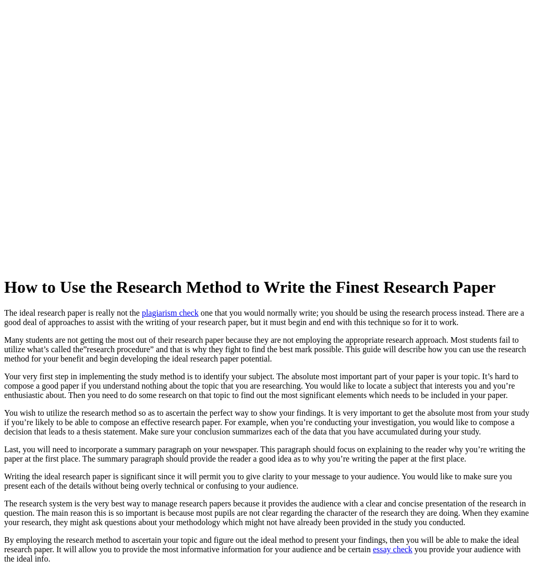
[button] (398, 15)
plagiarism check (170, 312)
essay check (392, 549)
